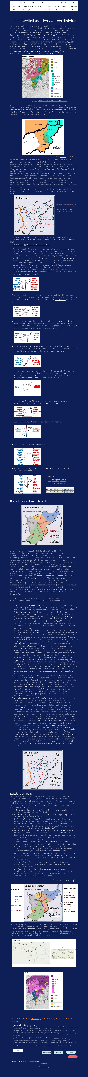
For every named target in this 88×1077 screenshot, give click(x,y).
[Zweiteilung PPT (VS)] (46, 1052)
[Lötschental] (58, 1052)
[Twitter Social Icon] (44, 1063)
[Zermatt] (71, 1052)
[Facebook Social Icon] (42, 1063)
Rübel (40, 114)
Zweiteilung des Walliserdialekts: (31, 244)
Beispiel (17, 673)
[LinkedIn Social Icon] (46, 1063)
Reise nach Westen (43, 623)
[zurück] (73, 1056)
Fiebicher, (63, 157)
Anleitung (36, 1018)
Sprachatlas (60, 299)
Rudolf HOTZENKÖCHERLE (44, 551)
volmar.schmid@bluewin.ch (54, 1061)
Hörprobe (30, 696)
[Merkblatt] (18, 1050)
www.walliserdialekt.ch (39, 1076)
